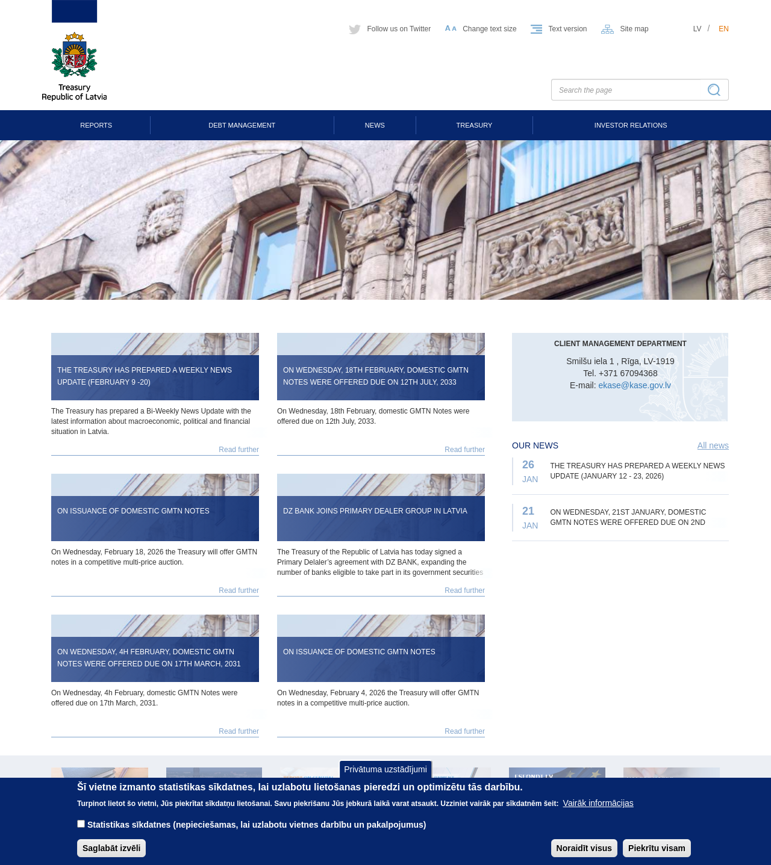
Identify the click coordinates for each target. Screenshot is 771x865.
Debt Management (241, 125)
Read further (239, 449)
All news (713, 445)
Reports (96, 125)
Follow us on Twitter (399, 29)
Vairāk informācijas (598, 812)
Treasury (475, 125)
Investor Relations (631, 125)
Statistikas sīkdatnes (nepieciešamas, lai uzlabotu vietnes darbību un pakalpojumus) (256, 834)
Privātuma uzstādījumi (385, 778)
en (724, 29)
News (375, 125)
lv (697, 29)
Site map (634, 29)
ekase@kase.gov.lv (634, 385)
